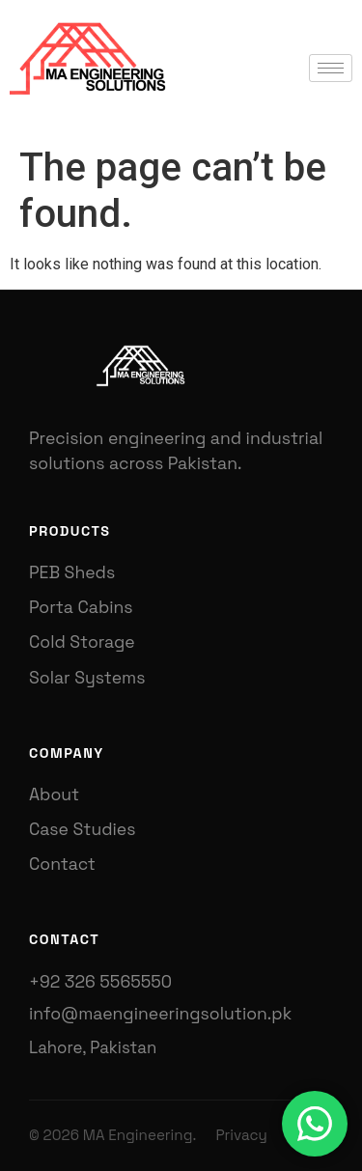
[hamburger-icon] (330, 68)
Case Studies (82, 829)
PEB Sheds (72, 572)
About (54, 794)
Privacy (240, 1135)
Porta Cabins (81, 607)
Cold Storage (82, 642)
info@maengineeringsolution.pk (160, 1013)
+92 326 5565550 (100, 981)
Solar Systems (87, 677)
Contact (62, 864)
